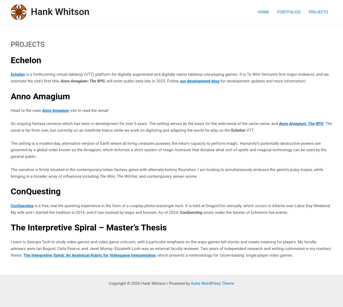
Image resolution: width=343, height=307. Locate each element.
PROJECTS (318, 12)
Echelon (18, 74)
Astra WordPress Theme (212, 283)
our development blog (199, 81)
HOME (263, 12)
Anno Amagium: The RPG (301, 123)
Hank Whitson (60, 11)
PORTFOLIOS (288, 12)
